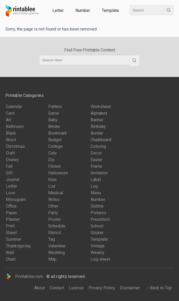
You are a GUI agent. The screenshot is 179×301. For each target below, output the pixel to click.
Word (11, 139)
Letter (58, 10)
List (51, 186)
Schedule (57, 226)
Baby (53, 119)
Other (53, 206)
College (55, 146)
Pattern (55, 106)
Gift (9, 172)
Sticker (97, 232)
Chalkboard (101, 139)
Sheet (11, 232)
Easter (97, 159)
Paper (11, 212)
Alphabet (99, 113)
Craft (10, 153)
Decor (96, 153)
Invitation (99, 172)
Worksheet (101, 106)
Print (10, 226)
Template (110, 10)
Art (8, 119)
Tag (51, 239)
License (76, 287)
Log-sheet (100, 259)
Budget (55, 139)
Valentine (57, 245)
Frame (96, 166)
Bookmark (57, 133)
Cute (52, 153)
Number (82, 10)
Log (94, 186)
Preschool (100, 219)
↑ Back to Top (158, 287)
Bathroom (15, 126)
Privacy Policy (101, 287)
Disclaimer (130, 287)
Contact (57, 287)
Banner (97, 119)
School (97, 226)
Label (96, 179)
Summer (13, 239)
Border (97, 133)
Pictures (98, 212)
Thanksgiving (18, 245)
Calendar (14, 106)
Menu (96, 192)
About (39, 287)
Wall (10, 252)
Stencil (54, 232)
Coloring (98, 146)
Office (11, 206)
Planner (13, 219)
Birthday (98, 126)
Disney (12, 159)
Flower (54, 166)
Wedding (56, 252)
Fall (9, 166)
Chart (10, 259)
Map (52, 259)
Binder (54, 126)
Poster (54, 219)
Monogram (16, 199)
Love (10, 192)
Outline (97, 206)
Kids (52, 179)
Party (53, 212)
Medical (55, 192)
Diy (51, 159)
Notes (54, 199)
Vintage (98, 245)
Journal (12, 179)
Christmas (15, 146)
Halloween (58, 172)
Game (53, 113)
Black (11, 133)
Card (10, 113)
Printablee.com (24, 276)
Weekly (97, 252)
